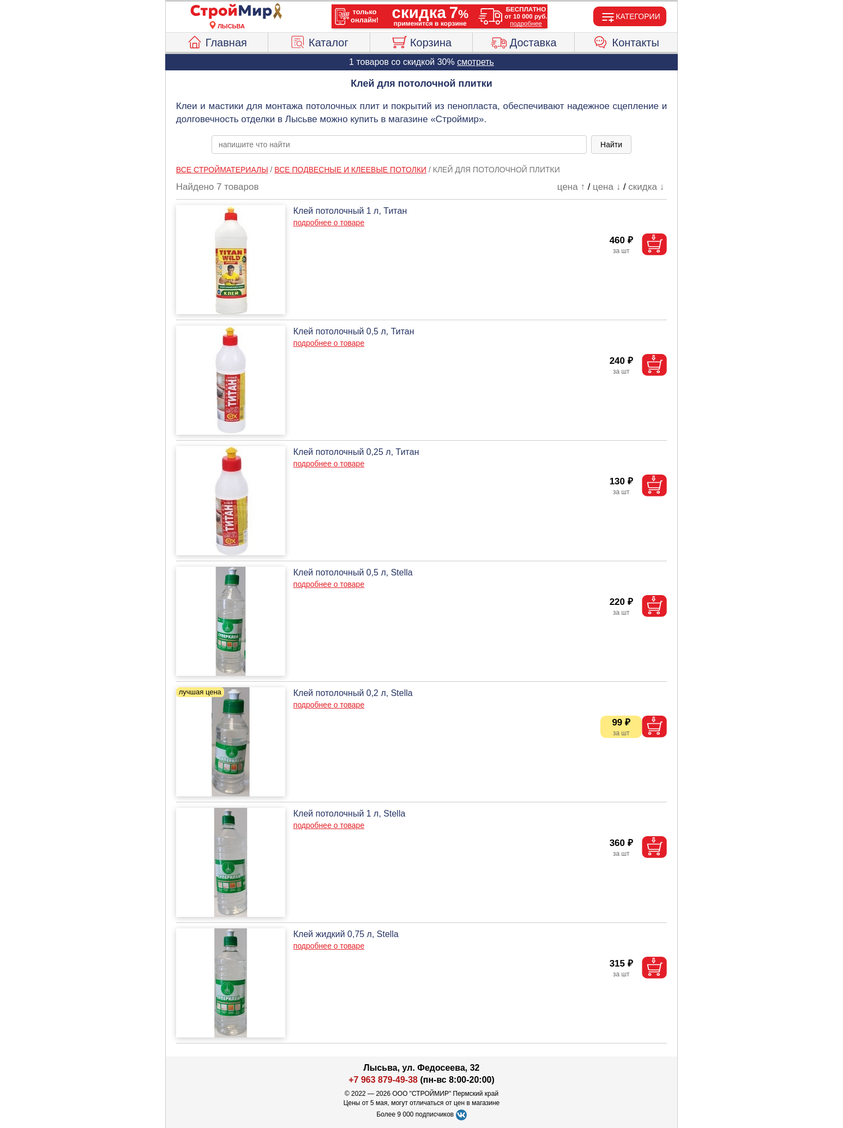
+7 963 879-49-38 (383, 1079)
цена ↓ (607, 187)
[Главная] (231, 12)
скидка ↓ (646, 187)
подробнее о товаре (328, 222)
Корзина (421, 41)
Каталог (319, 41)
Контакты (626, 41)
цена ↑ (571, 187)
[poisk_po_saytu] (399, 144)
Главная (216, 41)
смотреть (475, 62)
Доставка (524, 41)
